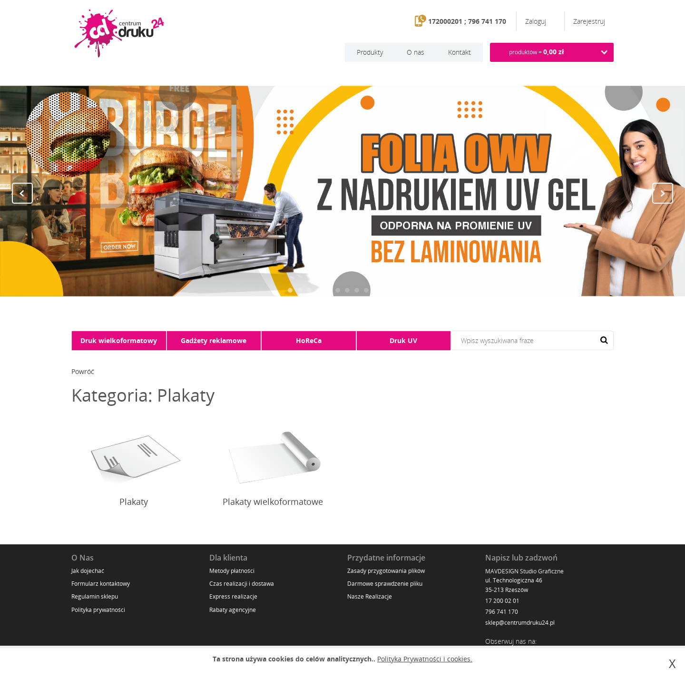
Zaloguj (536, 21)
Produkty (370, 52)
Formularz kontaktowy (100, 584)
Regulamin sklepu (94, 596)
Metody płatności (231, 571)
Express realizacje (233, 596)
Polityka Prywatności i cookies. (424, 658)
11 (385, 290)
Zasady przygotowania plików (386, 571)
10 (375, 290)
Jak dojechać (87, 571)
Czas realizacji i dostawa (241, 584)
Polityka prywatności (98, 610)
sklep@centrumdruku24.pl (520, 623)
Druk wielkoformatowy (118, 340)
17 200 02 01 (502, 601)
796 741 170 (501, 612)
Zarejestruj (589, 21)
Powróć (82, 371)
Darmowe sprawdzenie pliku (384, 584)
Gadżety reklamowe (213, 340)
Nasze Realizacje (369, 596)
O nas (415, 52)
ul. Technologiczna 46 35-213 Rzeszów (513, 584)
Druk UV (403, 340)
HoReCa (309, 340)
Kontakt (459, 52)
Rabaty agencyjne (232, 610)
